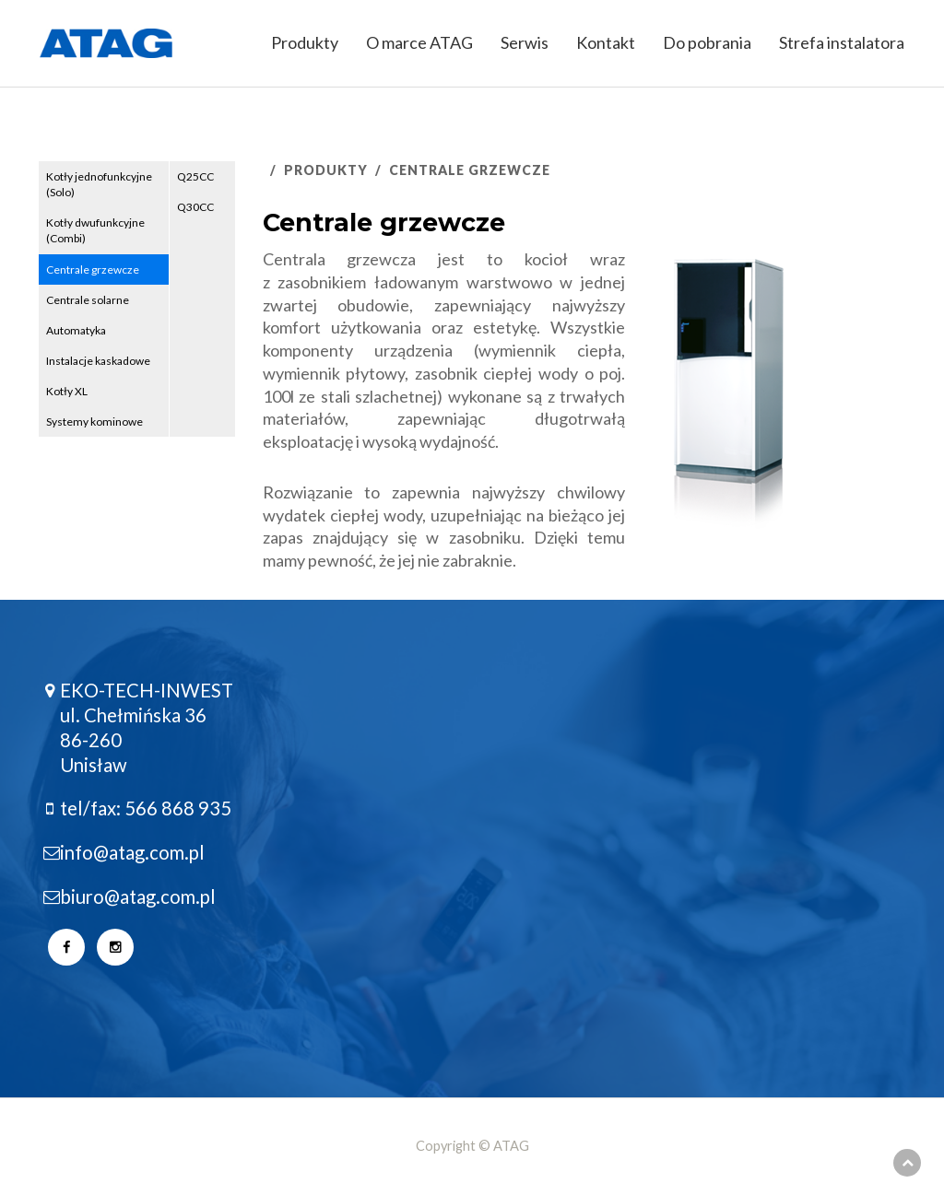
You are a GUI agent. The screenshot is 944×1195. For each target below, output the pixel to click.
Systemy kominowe (94, 421)
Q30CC (195, 207)
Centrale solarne (87, 300)
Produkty (304, 42)
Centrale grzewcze (92, 269)
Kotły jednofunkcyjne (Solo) (99, 184)
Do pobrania (707, 42)
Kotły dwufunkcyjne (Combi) (95, 230)
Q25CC (195, 176)
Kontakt (605, 42)
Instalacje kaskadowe (98, 361)
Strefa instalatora (841, 42)
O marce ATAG (419, 42)
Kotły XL (67, 391)
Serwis (525, 42)
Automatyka (76, 330)
